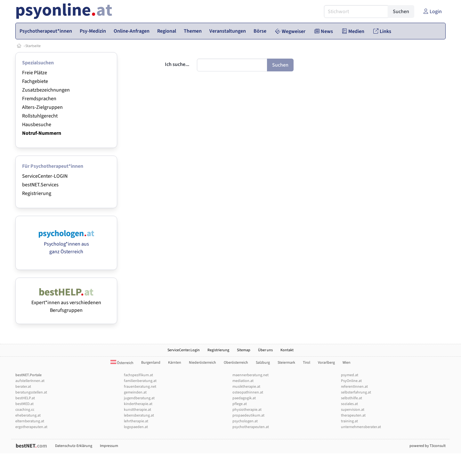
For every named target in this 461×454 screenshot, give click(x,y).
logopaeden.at (136, 427)
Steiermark (286, 362)
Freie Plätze (34, 72)
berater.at (23, 386)
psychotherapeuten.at (250, 427)
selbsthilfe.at (351, 398)
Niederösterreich (202, 362)
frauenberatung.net (140, 386)
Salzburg (263, 362)
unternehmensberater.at (361, 427)
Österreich (121, 363)
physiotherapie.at (247, 409)
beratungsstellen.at (31, 392)
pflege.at (239, 404)
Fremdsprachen (39, 98)
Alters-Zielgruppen (42, 107)
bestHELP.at (25, 398)
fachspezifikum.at (138, 375)
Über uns (265, 350)
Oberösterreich (236, 362)
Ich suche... (177, 64)
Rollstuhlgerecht (40, 115)
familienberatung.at (140, 381)
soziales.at (349, 404)
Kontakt (287, 350)
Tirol (306, 362)
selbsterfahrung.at (356, 392)
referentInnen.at (354, 386)
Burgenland (150, 362)
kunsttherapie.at (137, 409)
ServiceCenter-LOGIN (45, 176)
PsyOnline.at (351, 381)
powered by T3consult (427, 446)
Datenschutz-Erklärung (73, 446)
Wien (347, 362)
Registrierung (36, 193)
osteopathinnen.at (247, 392)
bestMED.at (24, 404)
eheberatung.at (28, 415)
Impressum (109, 446)
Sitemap (243, 350)
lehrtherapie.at (136, 421)
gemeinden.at (135, 392)
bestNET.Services (40, 184)
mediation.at (243, 381)
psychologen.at (245, 421)
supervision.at (352, 409)
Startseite (33, 46)
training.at (349, 421)
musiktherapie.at (246, 386)
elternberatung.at (29, 421)
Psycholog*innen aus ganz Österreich (66, 244)
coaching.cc (24, 409)
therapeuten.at (353, 415)
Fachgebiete (35, 81)
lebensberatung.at (139, 415)
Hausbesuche (36, 124)
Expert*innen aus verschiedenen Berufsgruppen (66, 302)
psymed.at (349, 375)
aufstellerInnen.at (29, 381)
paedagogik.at (244, 398)
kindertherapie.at (138, 404)
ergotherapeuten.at (31, 427)
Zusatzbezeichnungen (46, 89)
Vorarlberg (326, 362)
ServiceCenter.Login (183, 350)
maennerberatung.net (250, 375)
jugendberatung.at (139, 398)
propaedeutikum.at (248, 415)
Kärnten (174, 362)
